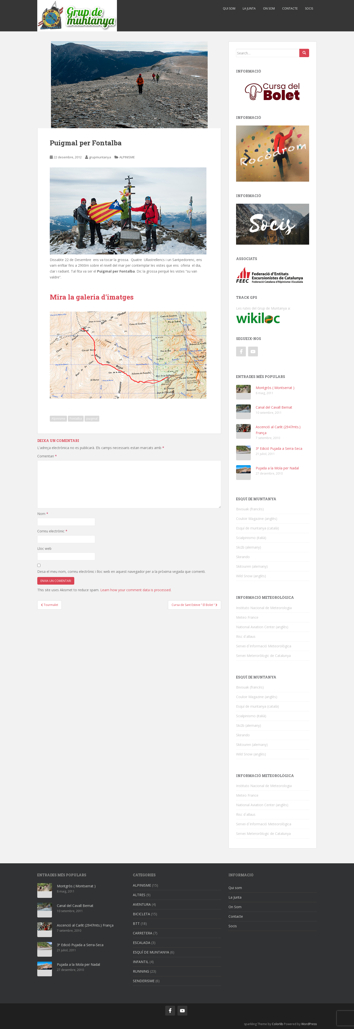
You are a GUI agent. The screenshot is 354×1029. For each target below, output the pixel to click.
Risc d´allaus (245, 636)
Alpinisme (58, 418)
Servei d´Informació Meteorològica (263, 646)
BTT (136, 923)
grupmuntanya (100, 157)
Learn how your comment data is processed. (135, 590)
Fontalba (76, 418)
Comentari (47, 456)
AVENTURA (142, 904)
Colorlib (277, 1024)
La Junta (249, 8)
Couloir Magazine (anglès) (256, 518)
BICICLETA (141, 914)
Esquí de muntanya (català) (257, 528)
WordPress (309, 1024)
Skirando (243, 556)
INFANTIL (141, 961)
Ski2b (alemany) (248, 547)
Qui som (229, 8)
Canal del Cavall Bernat (274, 407)
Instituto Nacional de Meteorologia (264, 607)
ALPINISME (127, 157)
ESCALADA (141, 942)
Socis (309, 8)
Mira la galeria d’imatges (92, 296)
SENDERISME (143, 981)
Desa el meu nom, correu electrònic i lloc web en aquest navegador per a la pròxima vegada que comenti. (121, 571)
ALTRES (139, 894)
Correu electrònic (52, 531)
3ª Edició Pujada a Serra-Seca (279, 448)
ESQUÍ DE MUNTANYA (151, 952)
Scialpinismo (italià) (251, 537)
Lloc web (44, 548)
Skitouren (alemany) (252, 566)
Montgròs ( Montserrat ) (275, 387)
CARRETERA (142, 933)
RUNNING (141, 971)
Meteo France (247, 617)
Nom (42, 513)
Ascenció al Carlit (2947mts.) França (85, 925)
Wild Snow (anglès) (251, 576)
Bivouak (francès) (250, 509)
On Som (269, 8)
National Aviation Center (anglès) (262, 627)
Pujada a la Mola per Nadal (277, 468)
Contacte (290, 8)
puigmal (92, 418)
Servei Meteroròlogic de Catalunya (263, 655)
